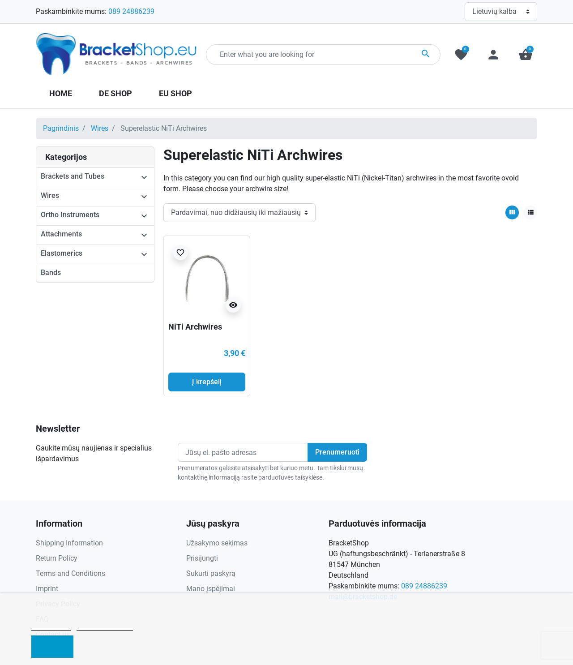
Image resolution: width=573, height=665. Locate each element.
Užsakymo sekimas (217, 543)
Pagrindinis (61, 128)
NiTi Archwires (195, 326)
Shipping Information (69, 543)
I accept (52, 646)
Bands (51, 272)
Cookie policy (51, 626)
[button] (525, 54)
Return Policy (56, 558)
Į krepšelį (207, 382)
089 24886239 (131, 11)
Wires (99, 128)
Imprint (47, 588)
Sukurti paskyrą (210, 573)
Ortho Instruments (70, 214)
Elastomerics (61, 253)
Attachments (61, 234)
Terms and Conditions (70, 573)
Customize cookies (105, 626)
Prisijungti (202, 558)
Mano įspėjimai (210, 588)
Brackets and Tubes (72, 176)
